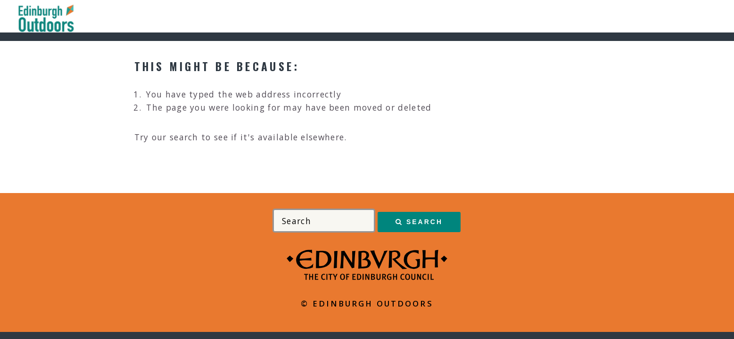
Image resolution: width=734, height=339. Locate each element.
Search (424, 222)
